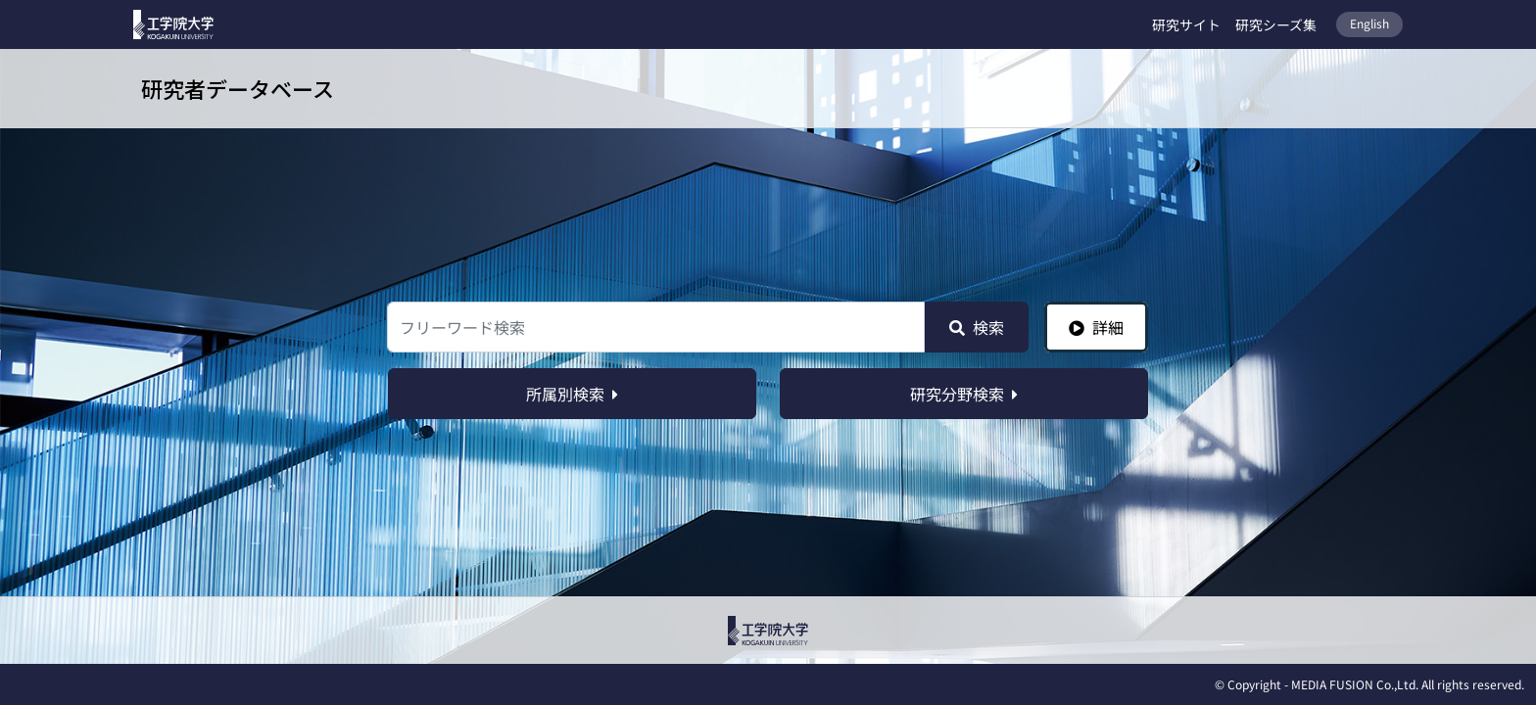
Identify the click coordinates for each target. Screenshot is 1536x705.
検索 (976, 327)
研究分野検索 (964, 393)
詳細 (1096, 327)
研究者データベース (237, 88)
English (1369, 23)
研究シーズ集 (1276, 24)
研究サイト (1186, 24)
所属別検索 (572, 393)
